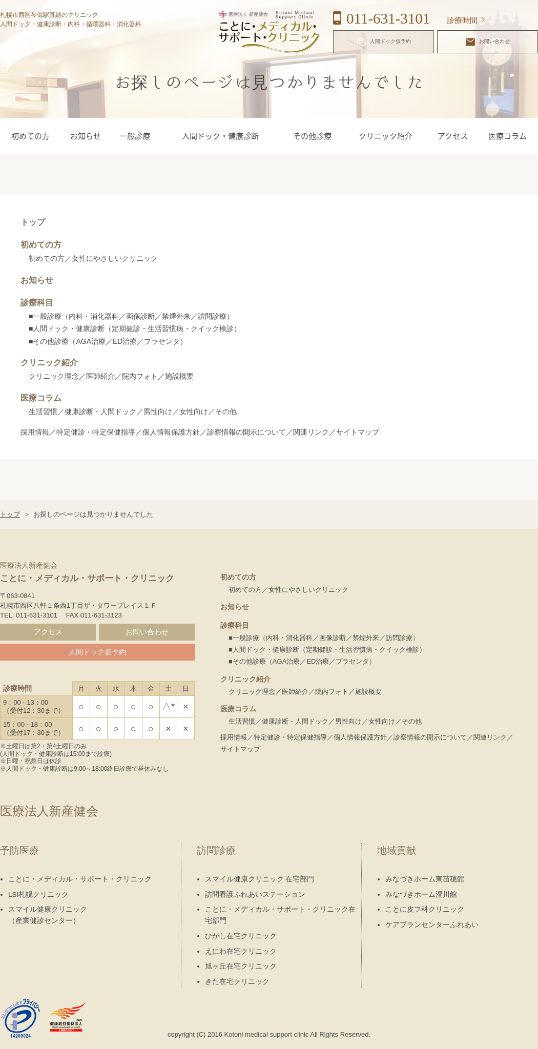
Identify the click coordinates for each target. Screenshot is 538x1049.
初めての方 (30, 135)
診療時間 (462, 20)
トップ (32, 222)
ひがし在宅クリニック (241, 936)
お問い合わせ (488, 41)
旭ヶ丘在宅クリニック (241, 966)
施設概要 (179, 376)
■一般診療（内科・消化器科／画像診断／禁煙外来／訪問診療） (131, 316)
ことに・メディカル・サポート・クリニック (80, 879)
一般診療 (134, 135)
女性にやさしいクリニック (115, 258)
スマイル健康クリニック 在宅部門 (260, 879)
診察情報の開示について (246, 432)
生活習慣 (43, 411)
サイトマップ (357, 432)
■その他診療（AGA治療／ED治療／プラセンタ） (108, 341)
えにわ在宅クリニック (241, 951)
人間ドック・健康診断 (220, 135)
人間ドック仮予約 (383, 41)
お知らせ (85, 135)
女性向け (193, 411)
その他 (226, 411)
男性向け (157, 411)
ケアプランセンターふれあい (432, 925)
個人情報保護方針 (171, 432)
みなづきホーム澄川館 (421, 894)
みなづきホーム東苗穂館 (424, 879)
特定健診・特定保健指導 (95, 432)
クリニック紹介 (385, 135)
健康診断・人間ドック (100, 411)
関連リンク (311, 432)
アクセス (453, 135)
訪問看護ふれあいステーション (255, 894)
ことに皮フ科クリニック (424, 909)
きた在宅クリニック (237, 981)
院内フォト (140, 376)
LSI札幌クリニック (38, 894)
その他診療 (312, 135)
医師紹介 (100, 376)
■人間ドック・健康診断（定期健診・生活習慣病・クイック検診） (135, 328)
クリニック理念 (54, 376)
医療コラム (507, 135)
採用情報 (34, 432)
